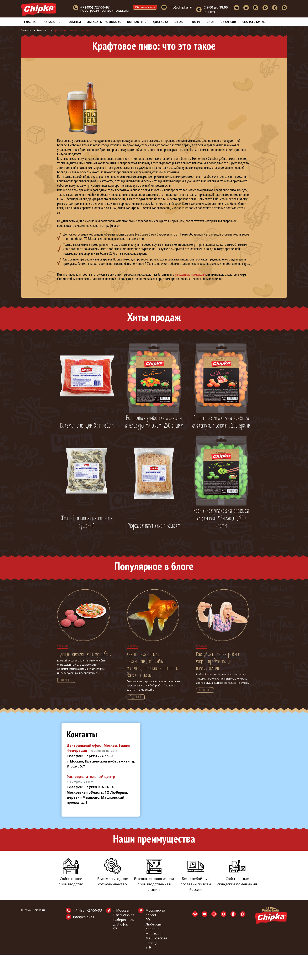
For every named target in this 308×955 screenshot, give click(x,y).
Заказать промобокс (104, 22)
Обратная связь (145, 7)
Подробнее (66, 680)
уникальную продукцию (190, 274)
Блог (210, 22)
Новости (42, 30)
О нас (180, 22)
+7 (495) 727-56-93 (87, 910)
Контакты (136, 22)
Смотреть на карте (105, 751)
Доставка (160, 22)
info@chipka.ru (180, 7)
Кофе (196, 22)
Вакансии (228, 22)
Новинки (74, 22)
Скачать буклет (254, 22)
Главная (30, 22)
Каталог (52, 22)
